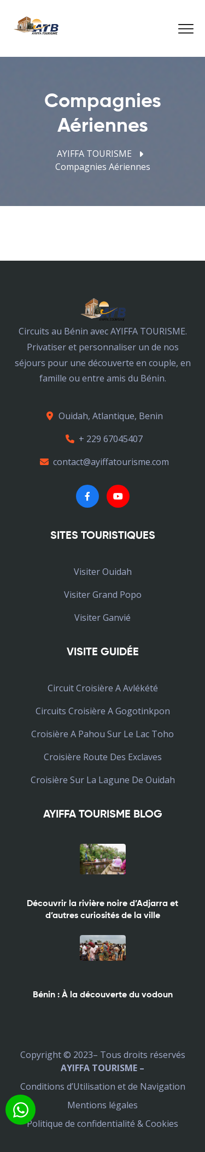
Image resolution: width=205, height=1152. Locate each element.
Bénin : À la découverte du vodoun (103, 995)
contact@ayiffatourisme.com (103, 461)
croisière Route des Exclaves (103, 757)
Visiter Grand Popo (103, 595)
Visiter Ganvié (102, 618)
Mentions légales (102, 1105)
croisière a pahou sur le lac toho (102, 734)
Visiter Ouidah (103, 572)
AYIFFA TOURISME (94, 154)
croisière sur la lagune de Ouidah (103, 780)
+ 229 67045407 (102, 438)
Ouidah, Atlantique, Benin (102, 415)
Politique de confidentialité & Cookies (102, 1124)
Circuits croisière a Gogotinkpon (103, 711)
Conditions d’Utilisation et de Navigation (102, 1086)
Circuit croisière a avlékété (103, 688)
